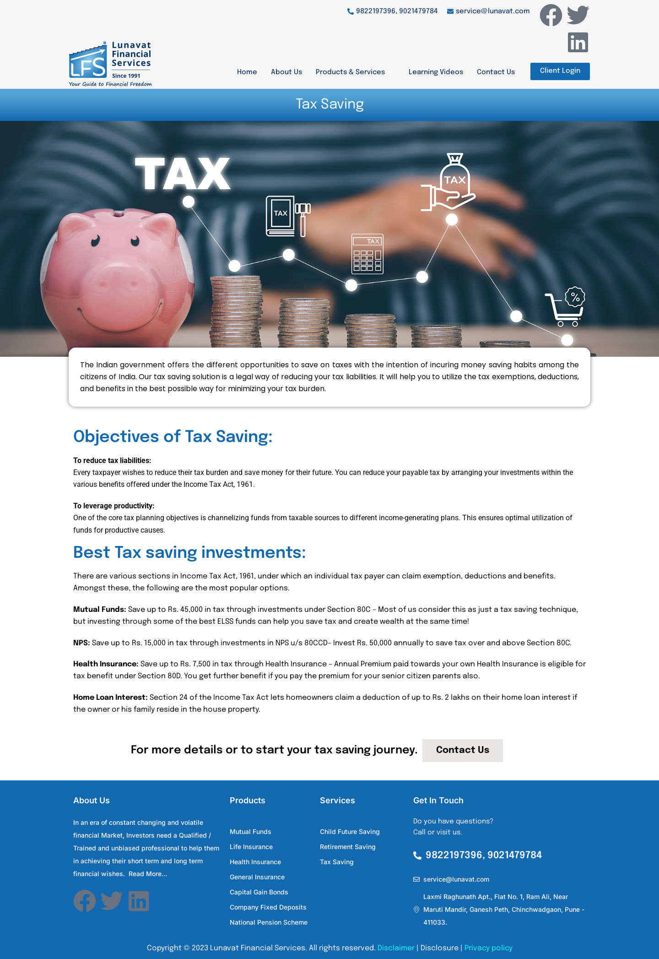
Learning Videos (436, 72)
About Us (286, 72)
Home (247, 72)
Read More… (148, 873)
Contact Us (496, 72)
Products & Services (355, 72)
